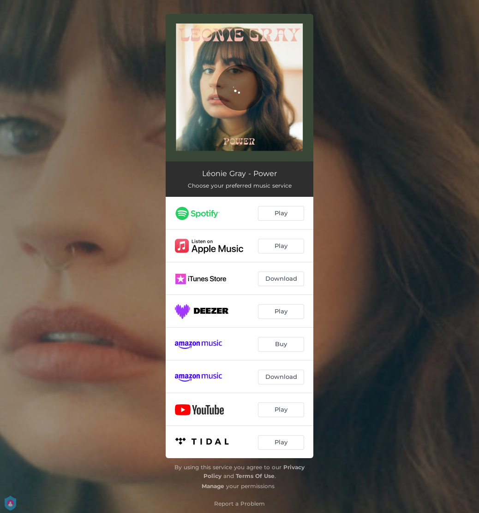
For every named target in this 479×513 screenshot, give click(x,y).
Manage (213, 486)
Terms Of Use (255, 475)
